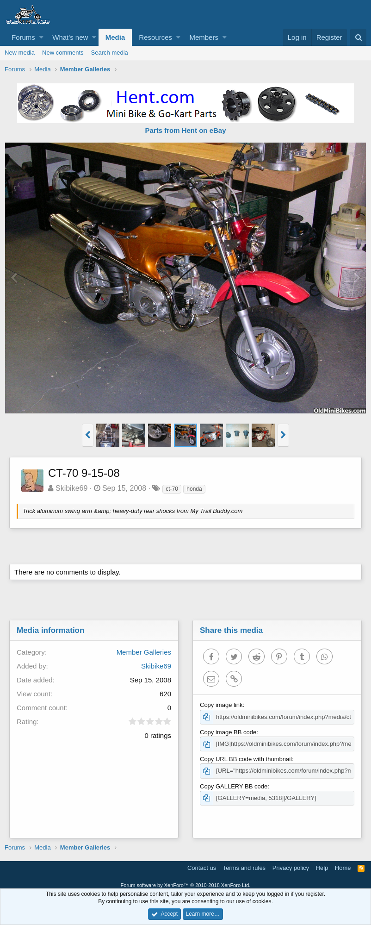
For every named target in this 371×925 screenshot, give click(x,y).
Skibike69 (71, 488)
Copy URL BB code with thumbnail (246, 759)
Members (203, 37)
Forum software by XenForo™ (186, 885)
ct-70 (172, 489)
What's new (70, 37)
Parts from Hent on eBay (185, 130)
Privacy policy (290, 867)
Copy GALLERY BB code (233, 786)
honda (194, 489)
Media (115, 37)
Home (343, 867)
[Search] (358, 37)
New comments (63, 52)
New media (20, 52)
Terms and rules (244, 867)
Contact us (201, 867)
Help (322, 867)
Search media (109, 52)
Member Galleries (144, 652)
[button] (41, 37)
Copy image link (221, 704)
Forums (23, 37)
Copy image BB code (228, 732)
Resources (155, 37)
